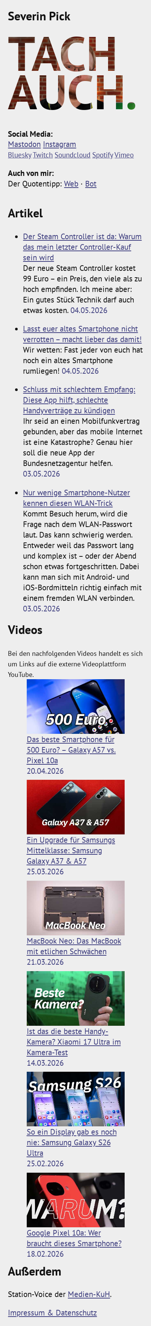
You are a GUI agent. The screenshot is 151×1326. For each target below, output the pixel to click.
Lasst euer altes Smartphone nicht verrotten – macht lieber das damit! (82, 333)
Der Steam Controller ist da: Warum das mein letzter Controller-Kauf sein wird (82, 247)
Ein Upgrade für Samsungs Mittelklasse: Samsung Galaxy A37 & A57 (76, 823)
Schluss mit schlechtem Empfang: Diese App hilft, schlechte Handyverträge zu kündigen (79, 400)
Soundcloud (72, 154)
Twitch (43, 154)
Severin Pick (39, 16)
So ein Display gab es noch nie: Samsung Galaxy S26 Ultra (76, 1115)
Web (71, 183)
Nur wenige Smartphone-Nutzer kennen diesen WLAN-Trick (76, 497)
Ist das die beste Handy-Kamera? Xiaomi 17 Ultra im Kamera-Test (76, 1014)
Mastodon (24, 144)
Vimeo (124, 154)
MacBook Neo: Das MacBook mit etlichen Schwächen (76, 918)
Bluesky (19, 154)
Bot (90, 183)
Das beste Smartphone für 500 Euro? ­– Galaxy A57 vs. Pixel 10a (76, 722)
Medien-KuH (89, 1294)
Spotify (102, 154)
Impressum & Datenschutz (52, 1312)
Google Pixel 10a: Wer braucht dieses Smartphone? (76, 1210)
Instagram (59, 144)
